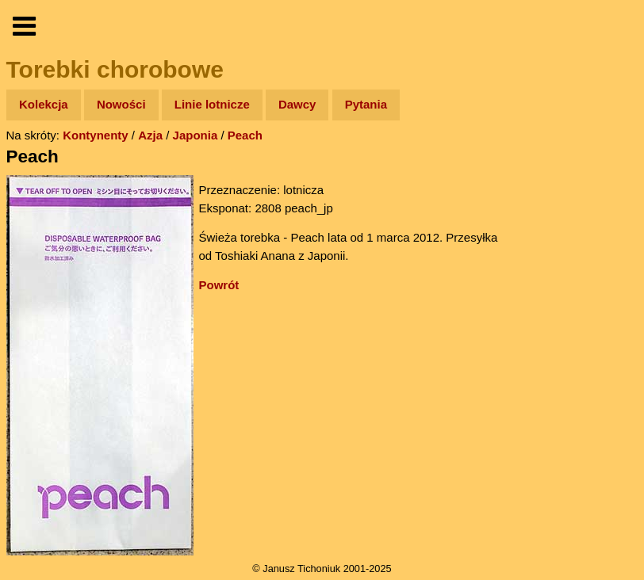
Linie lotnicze (212, 104)
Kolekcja (43, 104)
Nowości (121, 104)
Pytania (366, 104)
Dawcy (297, 104)
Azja (150, 135)
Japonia (195, 135)
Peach (245, 135)
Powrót (219, 285)
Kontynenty (95, 135)
